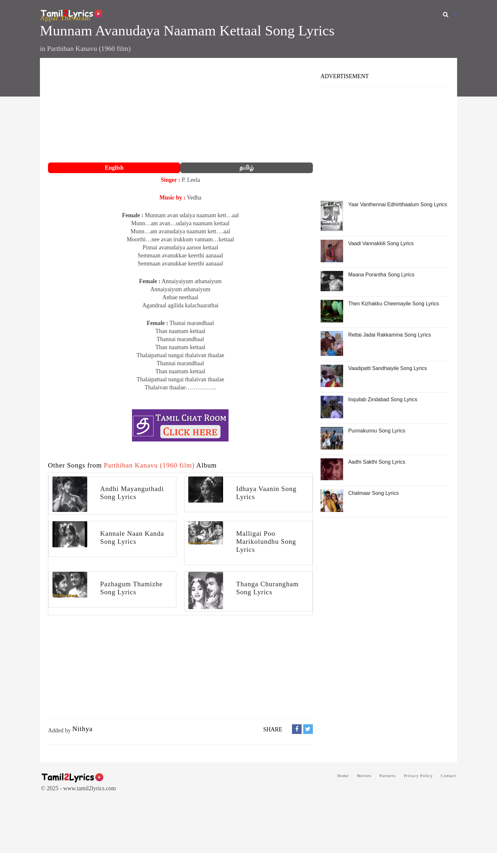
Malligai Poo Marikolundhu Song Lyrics (266, 541)
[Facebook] (455, 14)
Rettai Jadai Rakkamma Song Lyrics (389, 335)
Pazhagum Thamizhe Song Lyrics (131, 588)
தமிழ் (246, 167)
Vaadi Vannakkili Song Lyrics (381, 243)
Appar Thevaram (65, 18)
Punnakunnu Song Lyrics (376, 430)
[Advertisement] (180, 111)
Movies (364, 775)
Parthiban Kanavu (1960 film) (89, 48)
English (114, 167)
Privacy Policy (418, 775)
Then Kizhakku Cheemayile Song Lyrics (393, 303)
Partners (388, 775)
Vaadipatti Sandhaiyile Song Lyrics (387, 368)
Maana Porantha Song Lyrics (381, 274)
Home (343, 775)
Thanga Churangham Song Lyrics (267, 588)
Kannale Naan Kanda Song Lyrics (132, 537)
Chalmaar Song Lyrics (373, 493)
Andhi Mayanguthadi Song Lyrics (132, 493)
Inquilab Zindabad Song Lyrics (382, 399)
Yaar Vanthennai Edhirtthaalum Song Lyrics (397, 204)
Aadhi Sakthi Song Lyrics (376, 462)
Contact (448, 775)
